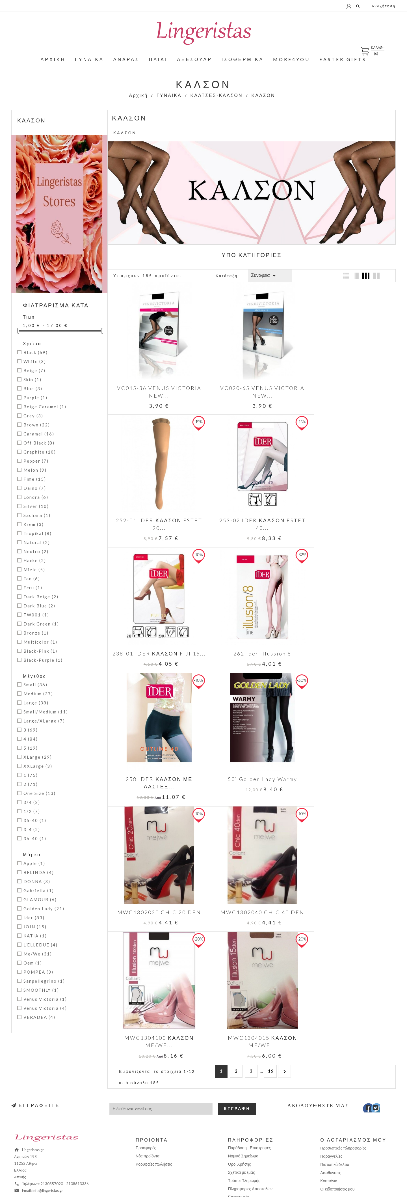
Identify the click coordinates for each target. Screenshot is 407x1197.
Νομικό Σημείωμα (243, 1107)
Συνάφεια (264, 275)
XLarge (37, 757)
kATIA (35, 935)
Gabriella (38, 890)
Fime (34, 479)
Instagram (380, 1060)
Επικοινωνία (239, 1148)
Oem (32, 962)
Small (35, 684)
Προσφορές (146, 1099)
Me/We (37, 953)
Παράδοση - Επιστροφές (249, 1099)
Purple (35, 397)
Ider (34, 917)
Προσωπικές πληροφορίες (343, 1099)
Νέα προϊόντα (147, 1107)
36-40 (34, 838)
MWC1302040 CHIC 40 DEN (156, 758)
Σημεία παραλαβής (244, 1165)
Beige (34, 370)
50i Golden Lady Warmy (251, 632)
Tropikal (37, 533)
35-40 (34, 820)
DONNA (36, 881)
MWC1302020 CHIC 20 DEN (347, 632)
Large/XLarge (44, 720)
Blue (32, 388)
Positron (240, 1184)
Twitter (372, 1060)
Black (35, 352)
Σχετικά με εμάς (241, 1124)
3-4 (31, 829)
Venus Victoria (45, 999)
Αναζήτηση (383, 6)
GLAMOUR (40, 899)
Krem (33, 524)
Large (36, 702)
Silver (36, 506)
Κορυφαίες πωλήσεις (154, 1116)
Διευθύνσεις (330, 1124)
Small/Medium (45, 711)
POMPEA (38, 971)
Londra (35, 497)
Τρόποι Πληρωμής (244, 1132)
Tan (31, 578)
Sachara (37, 515)
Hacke (34, 560)
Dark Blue (39, 605)
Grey (33, 415)
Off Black (39, 442)
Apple (34, 863)
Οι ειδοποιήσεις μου (337, 1140)
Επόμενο (284, 791)
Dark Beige (41, 596)
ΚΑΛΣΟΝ (31, 120)
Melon (35, 470)
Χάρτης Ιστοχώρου (244, 1157)
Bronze (36, 632)
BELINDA (38, 872)
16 (270, 790)
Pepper (36, 460)
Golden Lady (43, 908)
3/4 (31, 802)
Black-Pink (40, 651)
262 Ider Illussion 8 (347, 506)
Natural (36, 542)
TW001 (36, 614)
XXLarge (37, 766)
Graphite (39, 451)
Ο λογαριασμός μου (353, 1091)
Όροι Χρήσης (239, 1116)
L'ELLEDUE (40, 944)
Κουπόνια (328, 1132)
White (34, 361)
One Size (39, 793)
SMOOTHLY (41, 990)
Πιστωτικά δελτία (334, 1116)
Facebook (364, 1060)
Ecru (32, 587)
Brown (36, 424)
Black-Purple (43, 660)
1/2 (31, 811)
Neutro (36, 551)
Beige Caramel (44, 406)
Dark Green (41, 623)
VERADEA (39, 1017)
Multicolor (40, 641)
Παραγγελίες (331, 1108)
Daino (34, 488)
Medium (38, 693)
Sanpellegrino (44, 981)
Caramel (38, 433)
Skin (32, 379)
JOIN (35, 926)
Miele (34, 569)
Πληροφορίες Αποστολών (250, 1140)
